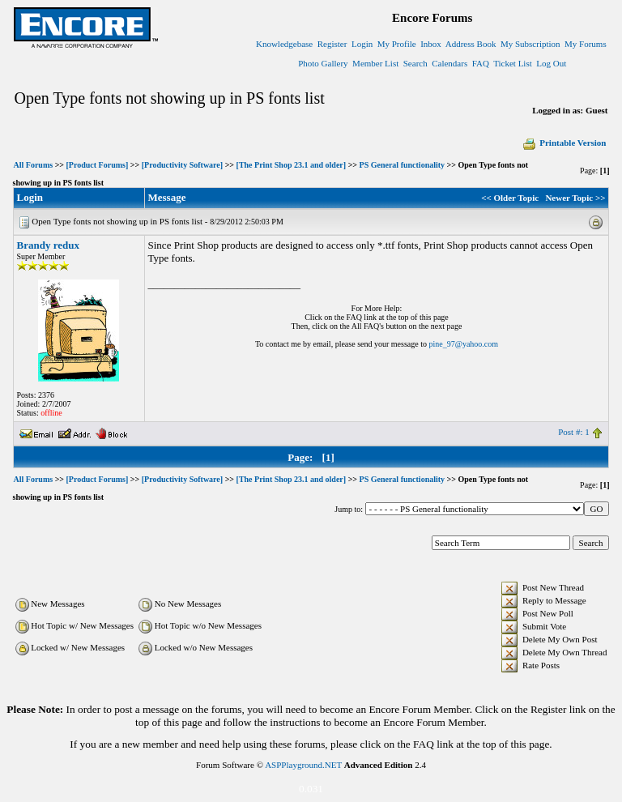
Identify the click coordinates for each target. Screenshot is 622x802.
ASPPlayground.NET (303, 765)
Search (415, 63)
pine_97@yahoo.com (463, 343)
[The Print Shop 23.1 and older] (291, 164)
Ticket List (512, 63)
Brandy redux (48, 245)
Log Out (551, 63)
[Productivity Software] (182, 164)
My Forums (585, 44)
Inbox (430, 44)
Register (332, 44)
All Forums (33, 164)
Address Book (470, 44)
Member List (375, 63)
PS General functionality (402, 164)
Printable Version (564, 142)
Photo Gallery (322, 63)
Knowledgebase (284, 44)
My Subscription (530, 44)
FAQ (480, 63)
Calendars (449, 63)
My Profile (396, 44)
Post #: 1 (574, 432)
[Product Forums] (97, 164)
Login (362, 44)
